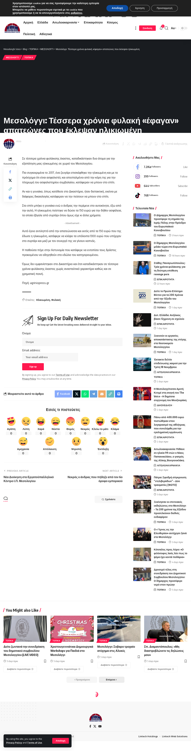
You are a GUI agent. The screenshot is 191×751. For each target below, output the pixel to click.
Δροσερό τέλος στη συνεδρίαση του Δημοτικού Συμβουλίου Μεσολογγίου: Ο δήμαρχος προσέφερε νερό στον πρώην (170, 597)
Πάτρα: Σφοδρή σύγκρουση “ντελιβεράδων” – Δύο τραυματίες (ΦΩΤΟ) (170, 500)
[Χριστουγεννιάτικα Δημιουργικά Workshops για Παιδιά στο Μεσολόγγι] (67, 689)
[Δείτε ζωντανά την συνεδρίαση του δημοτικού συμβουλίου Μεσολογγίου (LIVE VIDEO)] (20, 689)
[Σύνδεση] (147, 47)
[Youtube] (160, 205)
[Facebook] (160, 186)
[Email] (144, 163)
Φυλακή (56, 319)
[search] (166, 48)
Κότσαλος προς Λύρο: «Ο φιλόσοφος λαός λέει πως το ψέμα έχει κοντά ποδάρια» (170, 573)
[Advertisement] (95, 107)
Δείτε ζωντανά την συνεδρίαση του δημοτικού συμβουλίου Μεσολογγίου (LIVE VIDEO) (24, 670)
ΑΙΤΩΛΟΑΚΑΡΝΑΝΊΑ (168, 391)
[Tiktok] (160, 215)
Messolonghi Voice (33, 160)
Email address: (50, 374)
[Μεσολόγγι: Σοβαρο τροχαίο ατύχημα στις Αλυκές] (114, 685)
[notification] (161, 48)
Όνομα (26, 353)
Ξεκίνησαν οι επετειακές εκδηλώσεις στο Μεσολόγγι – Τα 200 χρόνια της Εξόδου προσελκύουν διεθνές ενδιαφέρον (170, 529)
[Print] (155, 163)
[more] (135, 48)
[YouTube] (99, 746)
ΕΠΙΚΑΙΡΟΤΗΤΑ (165, 298)
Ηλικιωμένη (43, 319)
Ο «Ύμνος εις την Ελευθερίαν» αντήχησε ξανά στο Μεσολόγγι (170, 553)
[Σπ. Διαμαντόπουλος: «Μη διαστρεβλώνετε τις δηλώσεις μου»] (160, 689)
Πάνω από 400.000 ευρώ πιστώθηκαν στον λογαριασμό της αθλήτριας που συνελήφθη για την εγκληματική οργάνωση (169, 444)
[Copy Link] (150, 163)
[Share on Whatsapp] (133, 163)
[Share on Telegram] (139, 163)
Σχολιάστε (109, 519)
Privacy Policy (14, 742)
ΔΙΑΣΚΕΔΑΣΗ (164, 424)
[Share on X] (128, 163)
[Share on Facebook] (122, 163)
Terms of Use (34, 742)
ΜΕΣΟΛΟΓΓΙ (12, 77)
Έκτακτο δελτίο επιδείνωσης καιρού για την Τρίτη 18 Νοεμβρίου (170, 383)
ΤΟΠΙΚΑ (29, 77)
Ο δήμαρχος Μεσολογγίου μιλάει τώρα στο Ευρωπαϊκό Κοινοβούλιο (170, 266)
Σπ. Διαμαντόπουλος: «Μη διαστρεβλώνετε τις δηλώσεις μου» (164, 670)
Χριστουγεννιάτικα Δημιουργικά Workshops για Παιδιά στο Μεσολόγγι (71, 670)
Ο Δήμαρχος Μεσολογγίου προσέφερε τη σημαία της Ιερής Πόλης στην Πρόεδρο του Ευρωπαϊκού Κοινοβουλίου (170, 242)
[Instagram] (160, 196)
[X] (94, 746)
